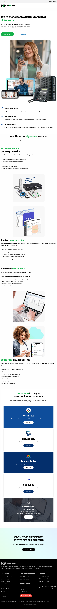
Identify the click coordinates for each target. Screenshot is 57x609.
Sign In (50, 1)
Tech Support (23, 587)
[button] (7, 34)
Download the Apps (5, 584)
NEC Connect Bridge (5, 593)
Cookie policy (40, 601)
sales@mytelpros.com (47, 579)
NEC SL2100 (3, 591)
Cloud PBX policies (20, 601)
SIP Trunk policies (28, 601)
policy (47, 601)
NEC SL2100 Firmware (24, 579)
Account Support (24, 591)
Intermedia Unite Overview (7, 576)
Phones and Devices (5, 581)
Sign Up (54, 1)
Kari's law (34, 601)
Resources (3, 596)
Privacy (45, 601)
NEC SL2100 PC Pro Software (26, 576)
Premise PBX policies (12, 601)
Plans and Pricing (5, 579)
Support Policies (4, 601)
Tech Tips (22, 589)
